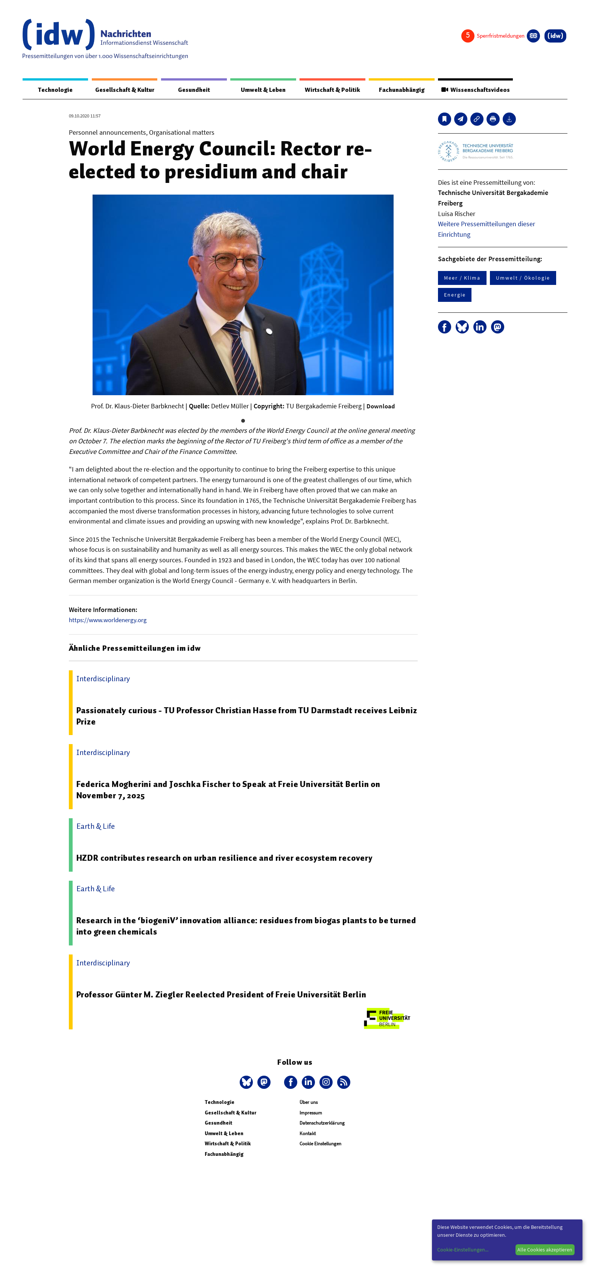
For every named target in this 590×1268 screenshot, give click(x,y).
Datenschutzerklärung (322, 1123)
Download (380, 406)
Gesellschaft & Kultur (124, 89)
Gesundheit (195, 89)
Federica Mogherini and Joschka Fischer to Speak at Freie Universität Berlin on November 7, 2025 (233, 790)
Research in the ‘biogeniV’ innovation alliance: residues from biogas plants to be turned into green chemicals (239, 926)
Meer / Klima (462, 278)
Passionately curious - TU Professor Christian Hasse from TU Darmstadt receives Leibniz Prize (238, 716)
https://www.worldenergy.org (110, 620)
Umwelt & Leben (260, 89)
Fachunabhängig (397, 89)
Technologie (53, 89)
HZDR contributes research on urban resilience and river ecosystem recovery (229, 858)
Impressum (311, 1113)
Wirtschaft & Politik (329, 89)
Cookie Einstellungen (320, 1144)
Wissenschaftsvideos (472, 89)
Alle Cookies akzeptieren (544, 1249)
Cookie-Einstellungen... (462, 1249)
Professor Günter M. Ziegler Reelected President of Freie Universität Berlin (227, 994)
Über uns (309, 1102)
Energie (454, 295)
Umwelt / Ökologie (523, 278)
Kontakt (308, 1133)
